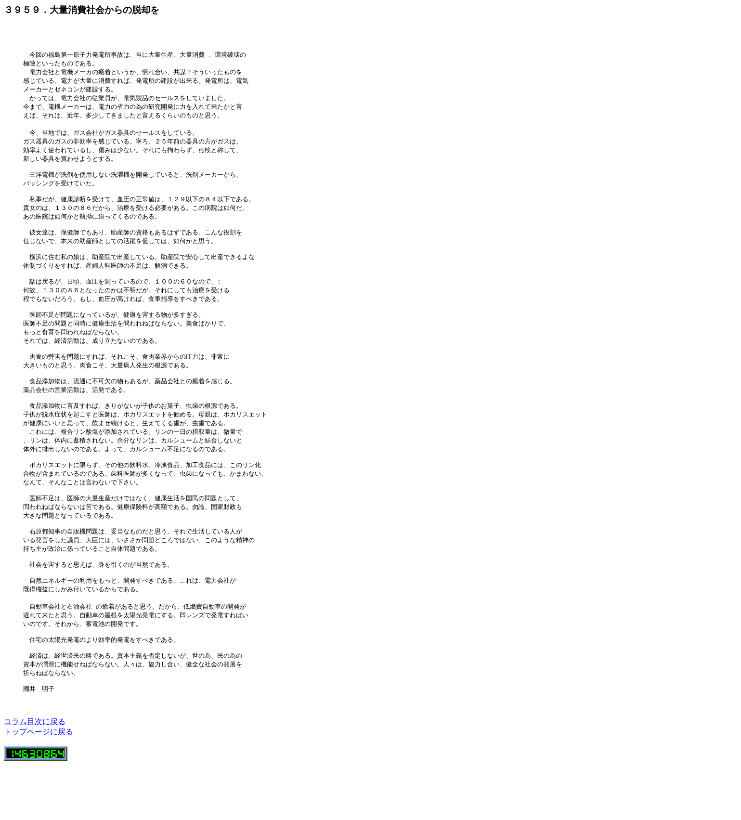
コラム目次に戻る (34, 776)
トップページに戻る (38, 786)
